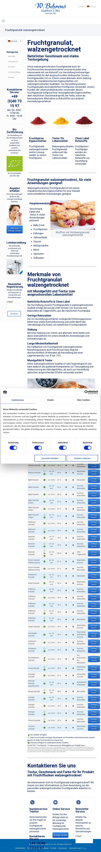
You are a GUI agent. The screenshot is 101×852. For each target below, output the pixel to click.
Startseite (11, 56)
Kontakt (82, 6)
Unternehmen (13, 62)
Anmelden (84, 848)
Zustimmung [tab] (18, 400)
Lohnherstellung (14, 72)
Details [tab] (50, 400)
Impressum (63, 848)
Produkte (11, 67)
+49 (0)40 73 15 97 (14, 101)
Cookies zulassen (82, 458)
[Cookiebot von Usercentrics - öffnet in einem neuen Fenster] (86, 392)
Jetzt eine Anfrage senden (14, 229)
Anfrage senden (94, 465)
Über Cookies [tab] (83, 400)
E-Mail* (78, 836)
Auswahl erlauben (50, 458)
